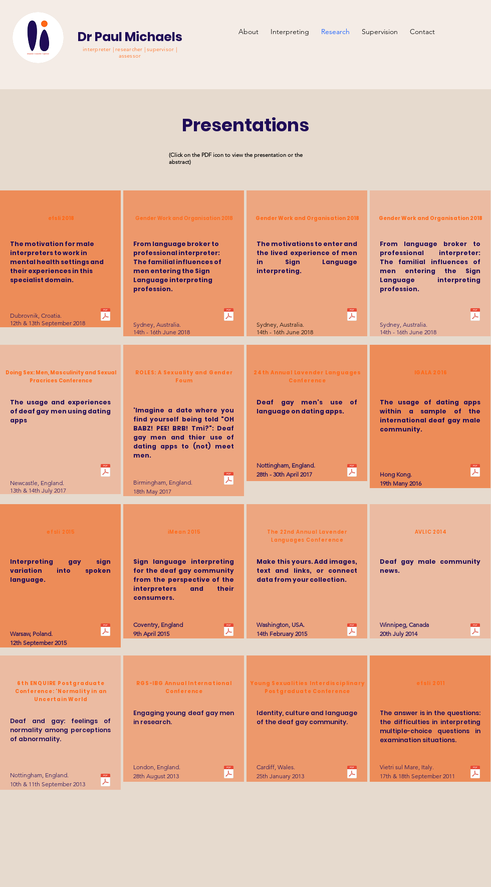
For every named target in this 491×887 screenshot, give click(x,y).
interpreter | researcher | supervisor (129, 49)
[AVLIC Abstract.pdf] (475, 630)
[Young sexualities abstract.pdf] (352, 773)
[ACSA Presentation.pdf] (475, 315)
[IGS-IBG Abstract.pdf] (228, 773)
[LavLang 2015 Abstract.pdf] (352, 630)
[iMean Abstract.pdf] (228, 630)
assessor (130, 55)
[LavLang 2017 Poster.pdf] (352, 471)
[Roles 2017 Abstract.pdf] (228, 479)
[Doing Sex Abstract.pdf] (105, 471)
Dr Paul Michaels (130, 37)
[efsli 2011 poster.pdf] (475, 773)
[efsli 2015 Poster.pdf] (105, 630)
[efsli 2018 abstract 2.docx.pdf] (105, 315)
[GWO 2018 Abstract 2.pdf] (352, 315)
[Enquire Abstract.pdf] (105, 781)
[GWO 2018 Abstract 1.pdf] (228, 315)
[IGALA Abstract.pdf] (475, 471)
